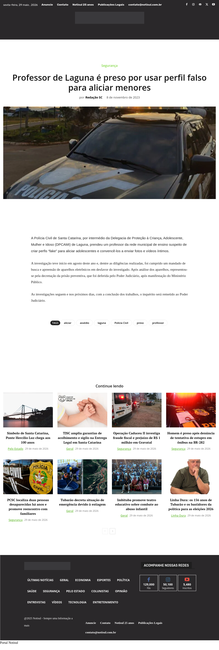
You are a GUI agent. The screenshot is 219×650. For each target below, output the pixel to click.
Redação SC (93, 97)
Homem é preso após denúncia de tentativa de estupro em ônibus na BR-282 (191, 437)
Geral (69, 449)
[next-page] (112, 531)
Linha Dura (178, 515)
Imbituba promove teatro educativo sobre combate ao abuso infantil (136, 504)
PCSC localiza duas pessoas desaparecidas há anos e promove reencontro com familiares (28, 506)
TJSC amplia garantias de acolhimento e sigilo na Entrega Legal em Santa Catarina (82, 437)
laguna (102, 323)
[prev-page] (105, 531)
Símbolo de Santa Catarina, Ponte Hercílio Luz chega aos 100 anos (28, 437)
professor (158, 323)
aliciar (67, 323)
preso (140, 323)
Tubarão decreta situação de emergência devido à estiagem (82, 501)
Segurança (109, 66)
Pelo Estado (15, 449)
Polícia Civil (121, 323)
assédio (84, 323)
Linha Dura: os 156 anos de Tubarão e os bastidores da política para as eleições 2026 (190, 504)
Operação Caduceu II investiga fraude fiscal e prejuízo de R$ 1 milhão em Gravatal (136, 437)
